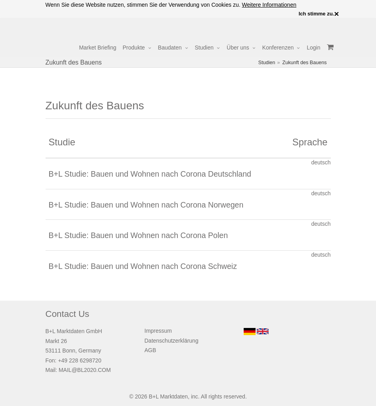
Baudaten (170, 47)
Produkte (134, 47)
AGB (151, 350)
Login (313, 47)
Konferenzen (278, 47)
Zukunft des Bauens (304, 62)
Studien (204, 47)
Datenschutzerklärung (171, 340)
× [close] (336, 14)
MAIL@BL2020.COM (85, 370)
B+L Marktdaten (168, 396)
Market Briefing (97, 47)
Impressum (158, 331)
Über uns (238, 47)
